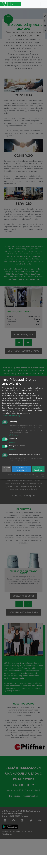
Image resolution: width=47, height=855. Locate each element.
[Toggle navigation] (43, 4)
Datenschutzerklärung (11, 416)
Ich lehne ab (6, 468)
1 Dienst (13, 442)
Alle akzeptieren (38, 468)
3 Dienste (13, 435)
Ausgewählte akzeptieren (21, 468)
